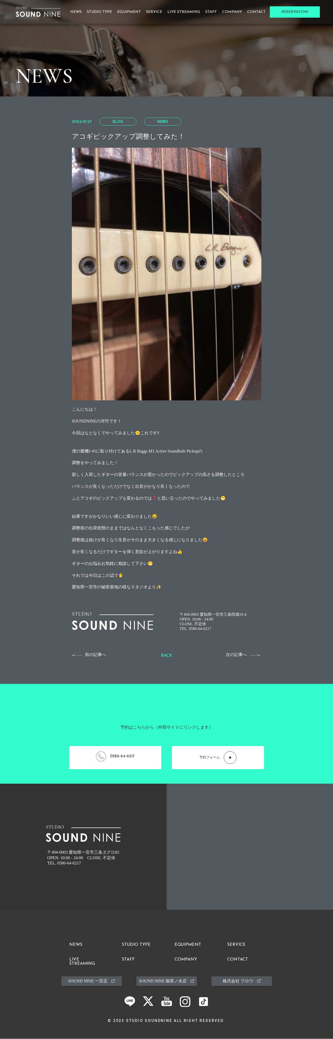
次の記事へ (236, 654)
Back (166, 656)
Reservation (294, 12)
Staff (211, 12)
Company (232, 12)
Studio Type (99, 12)
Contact (256, 12)
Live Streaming (183, 12)
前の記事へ (95, 654)
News (76, 12)
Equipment (129, 12)
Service (154, 12)
